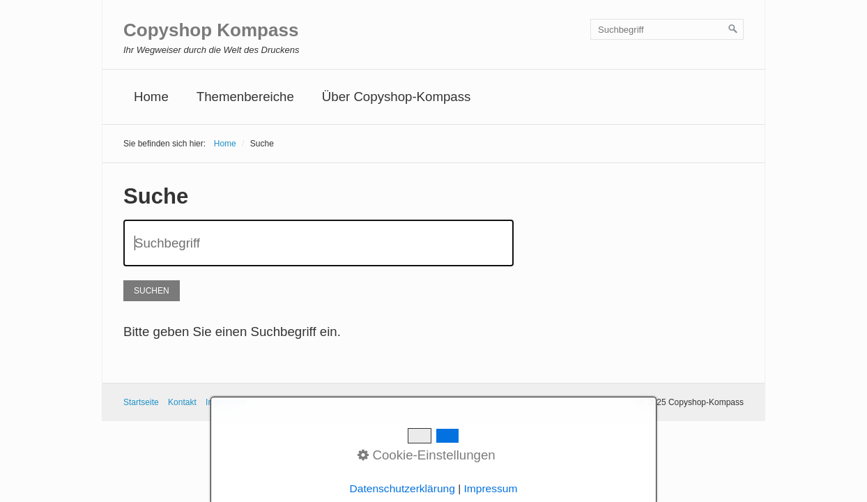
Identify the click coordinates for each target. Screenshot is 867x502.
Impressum (491, 488)
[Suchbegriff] (667, 29)
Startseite (141, 402)
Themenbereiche (245, 96)
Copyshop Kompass (210, 30)
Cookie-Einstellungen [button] (427, 455)
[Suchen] (733, 29)
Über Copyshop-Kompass (396, 96)
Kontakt (182, 402)
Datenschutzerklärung (402, 488)
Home (151, 96)
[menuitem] (151, 97)
